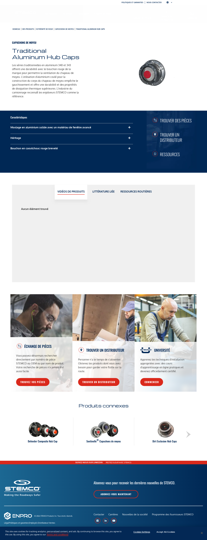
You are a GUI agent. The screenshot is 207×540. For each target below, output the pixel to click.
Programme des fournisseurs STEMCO (174, 515)
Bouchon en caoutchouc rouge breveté (34, 148)
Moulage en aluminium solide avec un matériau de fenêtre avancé (50, 127)
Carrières (114, 515)
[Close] (201, 533)
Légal (6, 523)
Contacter (99, 515)
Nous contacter (154, 2)
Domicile (16, 29)
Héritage (15, 138)
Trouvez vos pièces (32, 382)
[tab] (71, 192)
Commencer (152, 382)
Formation (192, 18)
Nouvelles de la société (136, 515)
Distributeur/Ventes (55, 523)
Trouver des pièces (176, 120)
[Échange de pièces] (142, 13)
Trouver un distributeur (166, 18)
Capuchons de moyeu (64, 29)
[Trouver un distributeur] (167, 12)
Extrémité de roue (44, 29)
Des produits (28, 29)
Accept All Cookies (166, 533)
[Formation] (192, 13)
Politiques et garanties (132, 2)
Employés (39, 523)
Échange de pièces (141, 18)
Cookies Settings (141, 533)
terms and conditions (57, 534)
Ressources (170, 154)
